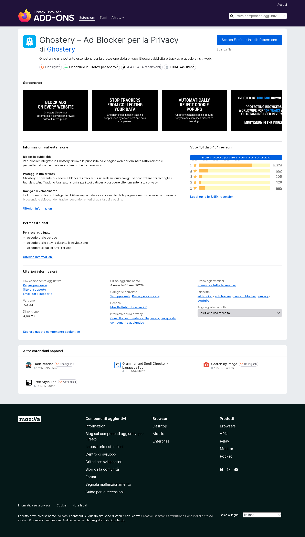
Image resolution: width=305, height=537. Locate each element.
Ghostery (61, 49)
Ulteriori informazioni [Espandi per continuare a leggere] (38, 208)
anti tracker (223, 296)
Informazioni (95, 426)
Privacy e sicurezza (145, 296)
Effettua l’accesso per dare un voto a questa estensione (236, 157)
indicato (62, 516)
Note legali (80, 505)
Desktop (159, 426)
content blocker (244, 296)
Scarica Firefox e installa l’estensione (249, 40)
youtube (204, 300)
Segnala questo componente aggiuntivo (51, 331)
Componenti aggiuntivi (105, 418)
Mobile (158, 434)
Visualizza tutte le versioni (217, 285)
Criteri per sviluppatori (103, 462)
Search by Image (224, 364)
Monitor (226, 449)
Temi (103, 17)
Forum (90, 477)
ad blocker (205, 296)
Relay (224, 441)
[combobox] (258, 16)
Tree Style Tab (45, 382)
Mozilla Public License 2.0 (128, 307)
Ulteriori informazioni (38, 257)
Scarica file (224, 49)
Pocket (226, 456)
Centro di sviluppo (100, 454)
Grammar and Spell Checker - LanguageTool (145, 365)
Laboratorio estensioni (104, 447)
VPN (224, 434)
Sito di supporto (34, 289)
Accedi (282, 4)
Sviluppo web (120, 296)
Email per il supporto (37, 293)
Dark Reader (43, 364)
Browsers (228, 426)
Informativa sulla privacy (34, 505)
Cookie (61, 505)
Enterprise (160, 441)
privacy (263, 296)
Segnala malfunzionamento (108, 484)
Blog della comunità (102, 469)
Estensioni (87, 17)
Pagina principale (35, 285)
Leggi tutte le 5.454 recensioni (212, 196)
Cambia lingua (229, 515)
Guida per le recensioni (104, 492)
